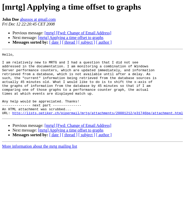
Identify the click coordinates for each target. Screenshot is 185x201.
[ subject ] (86, 42)
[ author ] (104, 42)
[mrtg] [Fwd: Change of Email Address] (78, 33)
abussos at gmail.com (38, 19)
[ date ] (55, 42)
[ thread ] (69, 42)
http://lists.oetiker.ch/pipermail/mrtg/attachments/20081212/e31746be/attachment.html (97, 125)
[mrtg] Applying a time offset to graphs (70, 37)
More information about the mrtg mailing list (39, 159)
